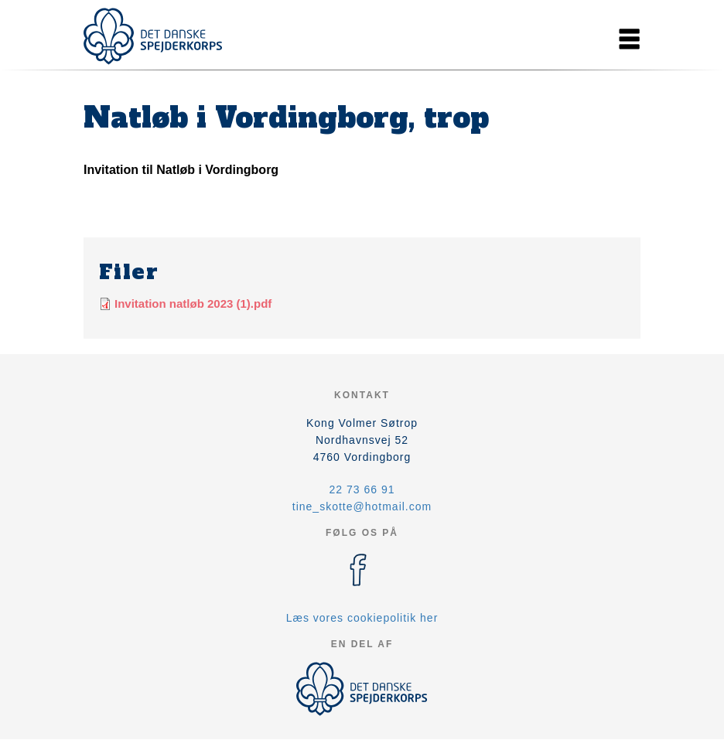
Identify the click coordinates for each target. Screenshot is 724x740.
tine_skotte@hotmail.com (362, 506)
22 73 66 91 (362, 489)
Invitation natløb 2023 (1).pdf (193, 303)
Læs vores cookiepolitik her (362, 618)
